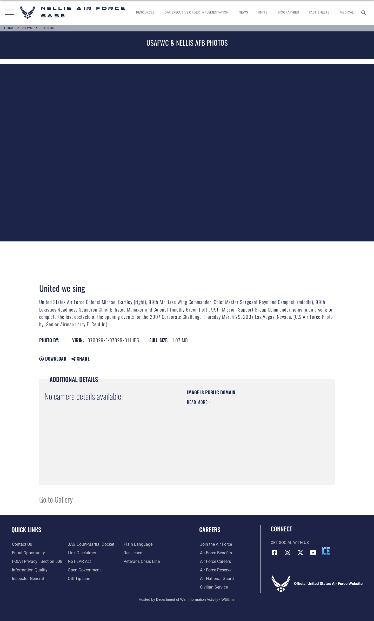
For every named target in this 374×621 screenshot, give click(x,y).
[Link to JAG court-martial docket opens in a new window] (90, 544)
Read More (198, 402)
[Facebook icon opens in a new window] (274, 552)
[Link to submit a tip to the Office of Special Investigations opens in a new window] (78, 578)
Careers (209, 529)
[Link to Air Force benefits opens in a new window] (214, 553)
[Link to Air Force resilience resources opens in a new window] (133, 553)
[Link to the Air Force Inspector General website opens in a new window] (26, 578)
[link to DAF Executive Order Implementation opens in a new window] (196, 12)
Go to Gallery (56, 499)
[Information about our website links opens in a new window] (81, 553)
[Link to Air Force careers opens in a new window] (214, 561)
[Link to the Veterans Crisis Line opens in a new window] (141, 561)
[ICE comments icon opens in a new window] (326, 551)
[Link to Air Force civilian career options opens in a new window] (212, 587)
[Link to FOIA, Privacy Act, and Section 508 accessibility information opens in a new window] (35, 561)
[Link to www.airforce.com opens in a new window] (214, 544)
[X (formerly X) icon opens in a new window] (300, 552)
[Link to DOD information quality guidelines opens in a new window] (28, 570)
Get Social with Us (290, 542)
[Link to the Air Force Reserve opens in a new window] (214, 570)
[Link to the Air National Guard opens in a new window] (215, 578)
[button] (8, 12)
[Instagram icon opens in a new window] (287, 552)
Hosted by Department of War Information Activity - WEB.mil (187, 599)
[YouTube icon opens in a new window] (313, 552)
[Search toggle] (364, 12)
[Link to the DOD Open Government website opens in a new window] (83, 570)
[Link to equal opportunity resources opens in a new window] (26, 553)
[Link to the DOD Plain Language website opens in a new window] (137, 544)
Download (52, 358)
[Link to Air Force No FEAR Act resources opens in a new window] (79, 561)
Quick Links (26, 529)
